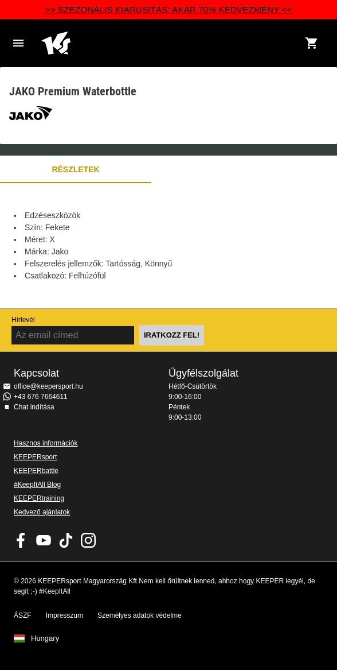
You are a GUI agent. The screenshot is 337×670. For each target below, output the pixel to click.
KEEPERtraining (39, 498)
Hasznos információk (45, 443)
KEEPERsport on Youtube (43, 540)
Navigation (18, 43)
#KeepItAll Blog (37, 485)
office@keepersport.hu (48, 386)
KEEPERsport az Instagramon (88, 540)
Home (157, 43)
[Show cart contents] (311, 43)
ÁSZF (23, 615)
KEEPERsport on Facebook (21, 540)
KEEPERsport (35, 457)
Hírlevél (23, 320)
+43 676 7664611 (41, 397)
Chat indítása (34, 407)
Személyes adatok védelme (139, 615)
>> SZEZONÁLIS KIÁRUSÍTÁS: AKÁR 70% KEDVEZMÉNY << (168, 9)
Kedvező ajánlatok (42, 512)
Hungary (45, 638)
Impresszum (64, 615)
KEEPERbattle (36, 471)
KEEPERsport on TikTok (65, 540)
